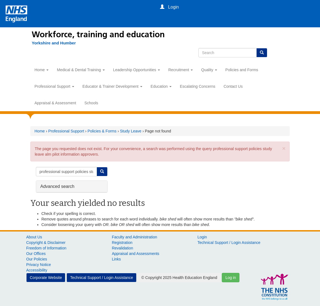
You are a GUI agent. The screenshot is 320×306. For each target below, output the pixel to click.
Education (161, 86)
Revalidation (122, 248)
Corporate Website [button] (46, 277)
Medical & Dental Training (81, 70)
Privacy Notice (38, 264)
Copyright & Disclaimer (45, 242)
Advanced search (57, 186)
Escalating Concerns (197, 86)
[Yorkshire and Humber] (51, 43)
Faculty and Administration (134, 237)
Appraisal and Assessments (135, 253)
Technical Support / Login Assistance (229, 242)
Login (202, 237)
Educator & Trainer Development (112, 86)
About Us (34, 237)
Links (116, 259)
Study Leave (131, 131)
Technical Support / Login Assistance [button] (101, 277)
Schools (91, 103)
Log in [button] (230, 277)
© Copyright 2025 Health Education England (179, 277)
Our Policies (36, 259)
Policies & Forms (101, 131)
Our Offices (36, 253)
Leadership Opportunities (136, 70)
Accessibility (36, 270)
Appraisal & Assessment (55, 103)
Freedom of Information (46, 248)
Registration (122, 242)
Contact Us (232, 86)
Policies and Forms (241, 70)
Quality (209, 70)
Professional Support (54, 86)
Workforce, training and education (98, 34)
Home (41, 70)
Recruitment (180, 70)
